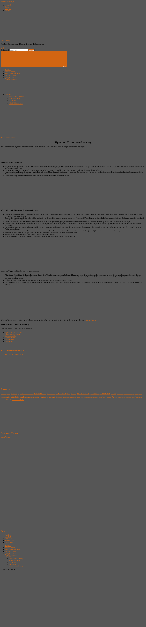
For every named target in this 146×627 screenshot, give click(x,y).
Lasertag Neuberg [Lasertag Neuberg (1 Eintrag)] (94, 397)
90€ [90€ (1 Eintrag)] (25, 394)
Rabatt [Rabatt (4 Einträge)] (114, 397)
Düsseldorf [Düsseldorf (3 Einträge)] (37, 394)
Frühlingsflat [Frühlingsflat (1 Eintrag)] (55, 394)
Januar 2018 (9, 542)
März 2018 (8, 539)
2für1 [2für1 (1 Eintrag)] (12, 394)
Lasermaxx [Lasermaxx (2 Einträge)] (120, 394)
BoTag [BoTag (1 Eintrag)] (31, 394)
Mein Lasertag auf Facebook (12, 350)
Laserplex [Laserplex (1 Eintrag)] (132, 394)
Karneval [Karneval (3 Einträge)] (96, 394)
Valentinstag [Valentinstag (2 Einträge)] (138, 397)
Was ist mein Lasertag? (16, 96)
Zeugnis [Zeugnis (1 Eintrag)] (2, 399)
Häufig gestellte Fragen (12, 334)
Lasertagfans (9, 341)
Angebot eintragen (11, 79)
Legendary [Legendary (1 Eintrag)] (109, 397)
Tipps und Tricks (10, 75)
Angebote (8, 70)
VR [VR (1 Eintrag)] (143, 397)
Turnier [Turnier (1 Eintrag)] (133, 397)
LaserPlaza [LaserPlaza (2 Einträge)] (126, 394)
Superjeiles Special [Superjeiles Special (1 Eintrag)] (127, 397)
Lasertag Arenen (10, 77)
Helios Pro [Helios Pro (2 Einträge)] (80, 394)
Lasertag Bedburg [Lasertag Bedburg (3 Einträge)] (23, 397)
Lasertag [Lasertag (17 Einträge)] (11, 396)
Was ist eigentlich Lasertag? (14, 332)
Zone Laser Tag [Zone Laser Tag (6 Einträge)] (18, 399)
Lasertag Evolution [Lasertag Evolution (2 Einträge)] (54, 397)
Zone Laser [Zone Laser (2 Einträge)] (8, 399)
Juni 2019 (8, 535)
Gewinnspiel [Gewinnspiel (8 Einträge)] (64, 393)
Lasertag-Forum (10, 339)
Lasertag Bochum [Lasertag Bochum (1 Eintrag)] (33, 397)
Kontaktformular (14, 98)
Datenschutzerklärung (16, 104)
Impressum (12, 102)
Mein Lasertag (5, 40)
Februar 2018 (9, 540)
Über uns (23, 94)
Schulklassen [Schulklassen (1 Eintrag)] (120, 397)
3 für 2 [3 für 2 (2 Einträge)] (15, 394)
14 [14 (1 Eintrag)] (20, 394)
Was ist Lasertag (10, 72)
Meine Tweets (5, 437)
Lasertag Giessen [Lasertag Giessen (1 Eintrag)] (64, 397)
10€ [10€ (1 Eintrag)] (18, 394)
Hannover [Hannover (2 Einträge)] (73, 394)
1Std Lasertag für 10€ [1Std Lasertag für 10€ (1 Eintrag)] (5, 394)
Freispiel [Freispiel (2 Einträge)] (49, 394)
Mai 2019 (8, 537)
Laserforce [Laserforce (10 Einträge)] (104, 393)
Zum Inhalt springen (7, 2)
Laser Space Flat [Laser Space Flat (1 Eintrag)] (138, 394)
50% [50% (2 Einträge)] (22, 394)
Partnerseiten (13, 100)
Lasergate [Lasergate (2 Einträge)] (113, 394)
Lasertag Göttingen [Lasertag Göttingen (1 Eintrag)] (72, 397)
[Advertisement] (73, 120)
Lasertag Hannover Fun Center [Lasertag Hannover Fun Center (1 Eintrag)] (83, 397)
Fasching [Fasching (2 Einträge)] (43, 394)
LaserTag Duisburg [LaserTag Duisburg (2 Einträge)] (42, 397)
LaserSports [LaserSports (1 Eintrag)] (3, 397)
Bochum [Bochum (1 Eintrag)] (28, 394)
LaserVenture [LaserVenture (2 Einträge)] (102, 397)
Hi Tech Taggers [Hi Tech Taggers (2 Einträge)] (88, 394)
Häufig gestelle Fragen (12, 73)
